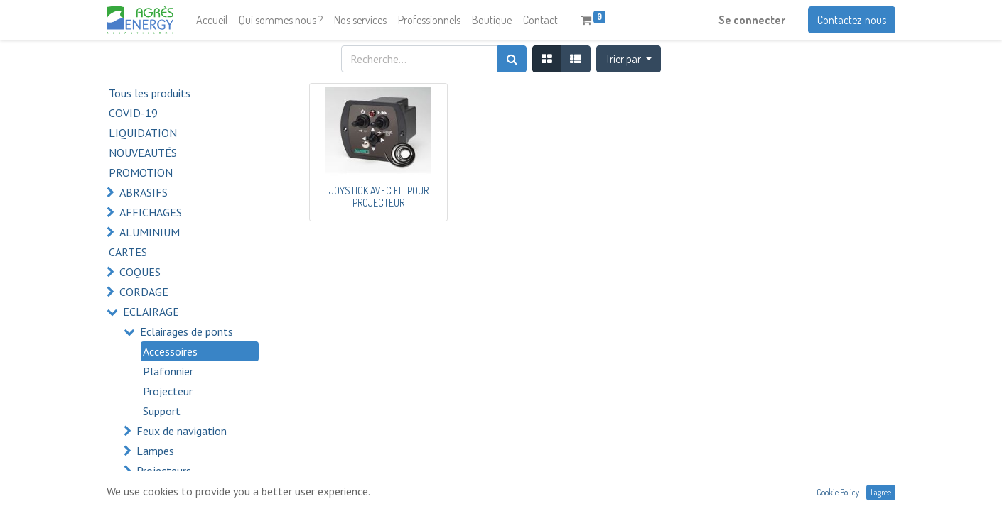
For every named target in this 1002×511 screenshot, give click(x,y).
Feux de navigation (181, 431)
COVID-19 (133, 113)
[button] (628, 58)
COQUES (140, 272)
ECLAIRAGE (151, 311)
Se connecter (751, 20)
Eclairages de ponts (186, 331)
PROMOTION (141, 172)
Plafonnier (168, 371)
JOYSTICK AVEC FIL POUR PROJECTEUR (379, 197)
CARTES (128, 252)
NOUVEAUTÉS (143, 152)
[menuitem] (211, 20)
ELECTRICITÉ (152, 490)
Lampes (155, 451)
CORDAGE (143, 292)
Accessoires (170, 351)
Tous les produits (149, 93)
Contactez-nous (851, 20)
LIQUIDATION (143, 133)
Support (162, 411)
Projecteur (168, 391)
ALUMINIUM (149, 232)
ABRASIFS (143, 192)
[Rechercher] (512, 58)
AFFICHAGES (150, 212)
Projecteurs (163, 470)
